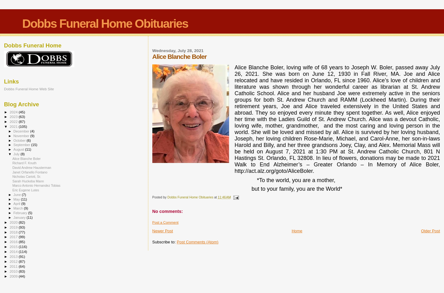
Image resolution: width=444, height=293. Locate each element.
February (21, 213)
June (18, 195)
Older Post (430, 231)
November (22, 136)
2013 (14, 256)
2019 (14, 227)
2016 (14, 242)
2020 (14, 222)
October (20, 140)
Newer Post (162, 231)
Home (297, 231)
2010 (14, 271)
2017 (14, 237)
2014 (14, 252)
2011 (14, 266)
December (22, 131)
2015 (14, 247)
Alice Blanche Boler (26, 159)
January (20, 217)
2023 (14, 117)
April (17, 204)
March (19, 208)
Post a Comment (165, 222)
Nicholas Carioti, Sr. (26, 176)
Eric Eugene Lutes (25, 190)
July (17, 154)
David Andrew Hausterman (31, 167)
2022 (14, 122)
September (22, 145)
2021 (14, 126)
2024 (14, 112)
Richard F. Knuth (24, 163)
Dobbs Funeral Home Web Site (29, 89)
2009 (14, 276)
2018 (14, 232)
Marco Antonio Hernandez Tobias (36, 185)
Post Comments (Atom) (197, 242)
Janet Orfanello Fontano (29, 172)
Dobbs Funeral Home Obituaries (105, 23)
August (19, 149)
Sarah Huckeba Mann (28, 181)
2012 (14, 261)
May (17, 199)
